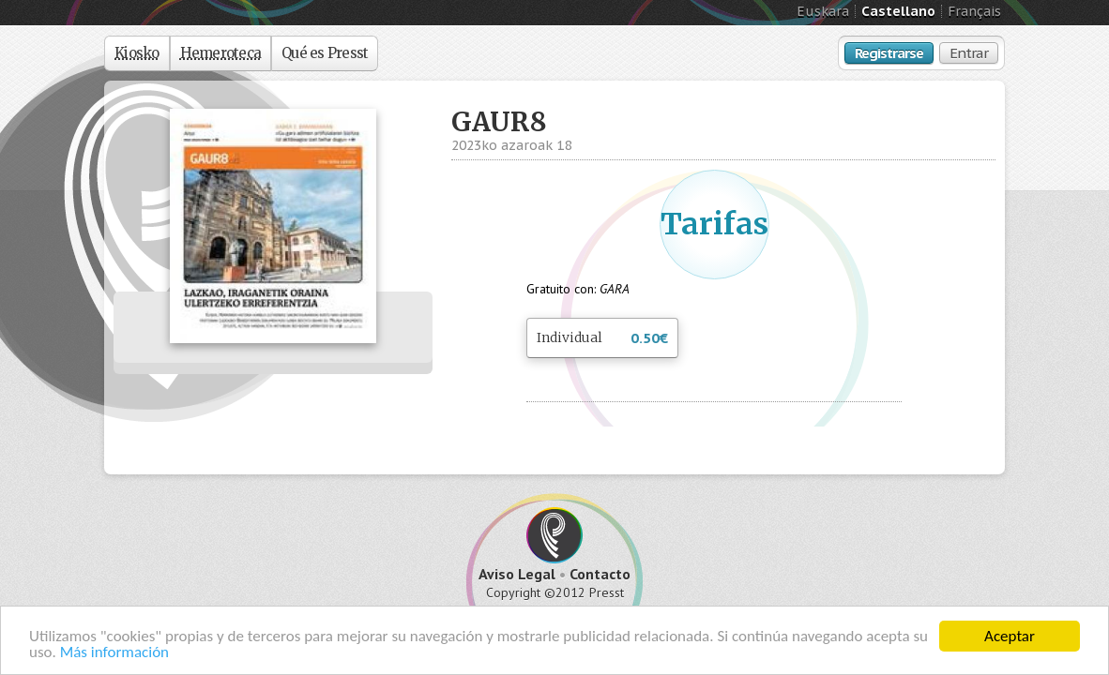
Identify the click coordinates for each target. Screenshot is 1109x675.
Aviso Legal (517, 573)
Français (974, 11)
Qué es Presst (324, 53)
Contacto (600, 573)
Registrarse (889, 53)
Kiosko (137, 53)
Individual (602, 339)
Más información (114, 653)
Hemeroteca (221, 53)
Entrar (968, 53)
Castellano (898, 11)
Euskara (823, 11)
